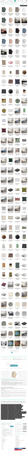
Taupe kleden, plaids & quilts (11, 404)
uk (2, 447)
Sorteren (25, 5)
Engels (3, 446)
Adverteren (17, 445)
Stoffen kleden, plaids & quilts (18, 414)
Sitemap (17, 438)
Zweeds (3, 442)
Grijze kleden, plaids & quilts (4, 404)
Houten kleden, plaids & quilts (12, 409)
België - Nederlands (4, 439)
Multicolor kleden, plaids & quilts (21, 416)
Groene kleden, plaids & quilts (4, 415)
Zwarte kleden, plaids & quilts (11, 414)
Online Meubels (18, 435)
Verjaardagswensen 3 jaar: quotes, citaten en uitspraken (21, 424)
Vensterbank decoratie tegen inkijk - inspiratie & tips (21, 431)
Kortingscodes (17, 443)
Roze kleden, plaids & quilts (18, 415)
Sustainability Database (5, 435)
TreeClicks (3, 428)
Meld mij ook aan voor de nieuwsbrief (10, 364)
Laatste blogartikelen (18, 422)
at (2, 449)
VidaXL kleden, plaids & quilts (4, 414)
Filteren (21, 5)
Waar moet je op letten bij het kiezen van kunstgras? (21, 429)
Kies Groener (3, 432)
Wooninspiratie (18, 446)
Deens (3, 448)
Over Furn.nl (17, 436)
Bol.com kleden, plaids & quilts (11, 415)
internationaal (9, 433)
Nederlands (3, 438)
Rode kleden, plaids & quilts (11, 410)
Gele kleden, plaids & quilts (11, 408)
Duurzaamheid (17, 442)
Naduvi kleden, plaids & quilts (4, 410)
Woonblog (17, 437)
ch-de (3, 443)
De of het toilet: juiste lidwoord (21, 426)
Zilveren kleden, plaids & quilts (18, 408)
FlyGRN (3, 430)
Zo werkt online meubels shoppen (20, 440)
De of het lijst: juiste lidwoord (21, 427)
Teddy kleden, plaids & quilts (4, 408)
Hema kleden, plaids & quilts (18, 404)
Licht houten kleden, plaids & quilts (4, 409)
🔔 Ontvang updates (14, 365)
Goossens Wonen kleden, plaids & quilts (12, 416)
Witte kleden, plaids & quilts (18, 410)
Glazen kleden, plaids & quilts (20, 409)
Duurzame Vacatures (4, 433)
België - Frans (3, 440)
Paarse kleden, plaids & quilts (4, 416)
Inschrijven (11, 426)
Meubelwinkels (17, 439)
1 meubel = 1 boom (18, 444)
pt (2, 445)
